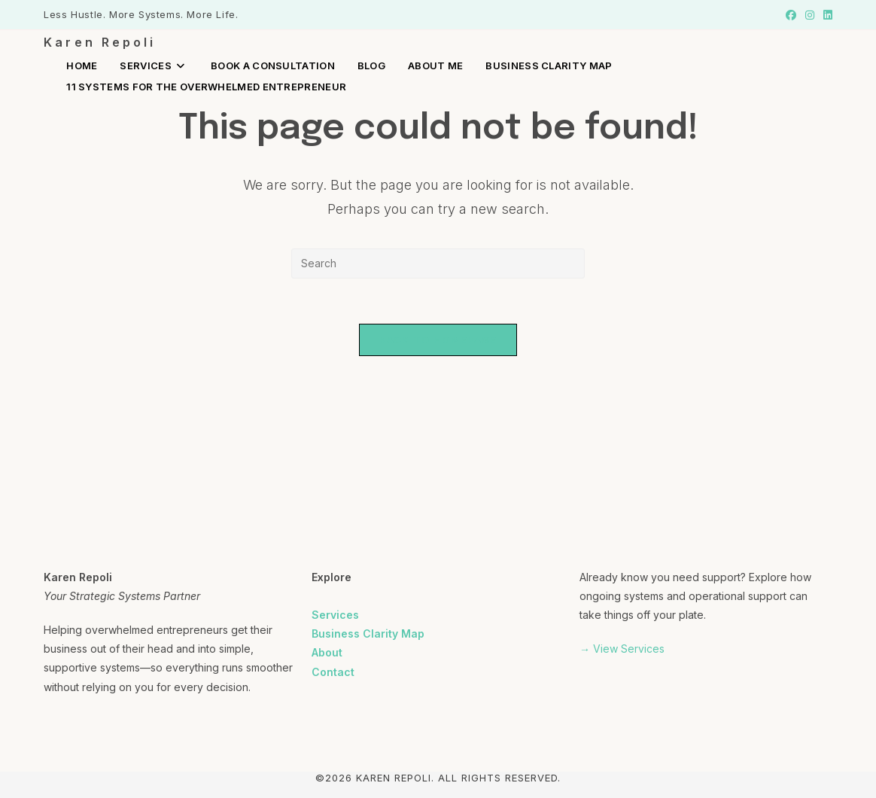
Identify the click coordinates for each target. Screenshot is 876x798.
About (327, 652)
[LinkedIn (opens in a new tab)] (825, 15)
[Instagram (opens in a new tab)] (810, 15)
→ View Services (622, 648)
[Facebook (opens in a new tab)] (791, 15)
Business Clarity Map (368, 633)
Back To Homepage (438, 340)
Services (335, 614)
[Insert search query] (438, 263)
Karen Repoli (100, 42)
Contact (333, 672)
